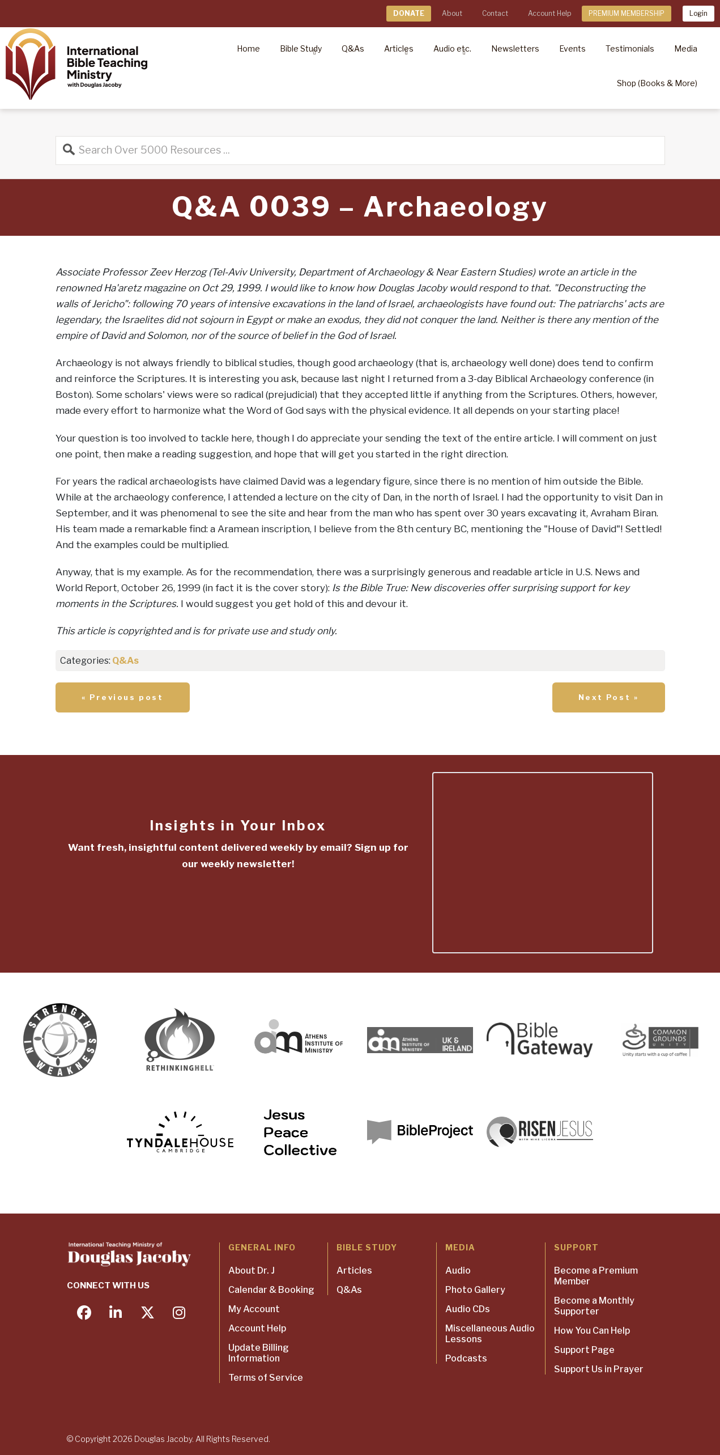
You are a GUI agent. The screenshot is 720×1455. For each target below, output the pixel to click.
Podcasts (466, 1358)
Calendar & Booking (271, 1289)
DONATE (408, 13)
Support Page (584, 1349)
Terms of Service (265, 1377)
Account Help (549, 13)
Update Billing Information (258, 1353)
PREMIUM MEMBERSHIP (626, 13)
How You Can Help (592, 1330)
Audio (458, 1270)
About (452, 13)
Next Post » (608, 697)
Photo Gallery (475, 1289)
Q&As (125, 660)
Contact (495, 13)
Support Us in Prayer (599, 1369)
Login (698, 13)
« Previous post (123, 697)
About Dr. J (251, 1270)
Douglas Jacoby (163, 1439)
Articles (354, 1270)
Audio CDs (467, 1309)
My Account (254, 1309)
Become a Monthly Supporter (594, 1306)
